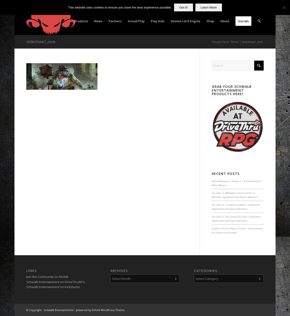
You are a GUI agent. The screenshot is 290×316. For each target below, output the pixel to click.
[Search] (259, 21)
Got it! (183, 7)
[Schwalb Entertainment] (50, 21)
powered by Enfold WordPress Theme (100, 310)
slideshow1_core (40, 41)
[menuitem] (81, 21)
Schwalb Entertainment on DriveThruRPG (55, 282)
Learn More (209, 7)
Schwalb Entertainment (59, 310)
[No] (284, 7)
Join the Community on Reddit (47, 277)
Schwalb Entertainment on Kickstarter (53, 287)
